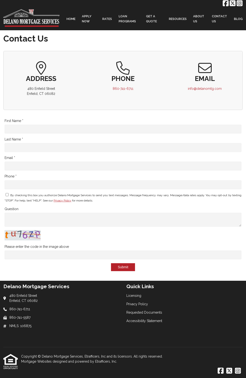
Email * (10, 158)
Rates (107, 19)
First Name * (14, 121)
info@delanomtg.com (205, 89)
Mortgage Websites (37, 361)
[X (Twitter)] (233, 3)
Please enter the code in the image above (37, 247)
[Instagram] (240, 3)
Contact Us (219, 18)
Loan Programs (127, 18)
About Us (198, 18)
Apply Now (87, 18)
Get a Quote (151, 18)
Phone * (11, 176)
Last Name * (14, 139)
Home (71, 19)
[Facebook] (226, 3)
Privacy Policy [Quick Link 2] (137, 304)
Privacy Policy (62, 200)
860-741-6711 (123, 89)
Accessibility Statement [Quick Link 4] (144, 321)
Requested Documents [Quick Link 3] (144, 312)
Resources (178, 19)
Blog (238, 19)
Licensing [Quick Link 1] (133, 296)
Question (11, 209)
